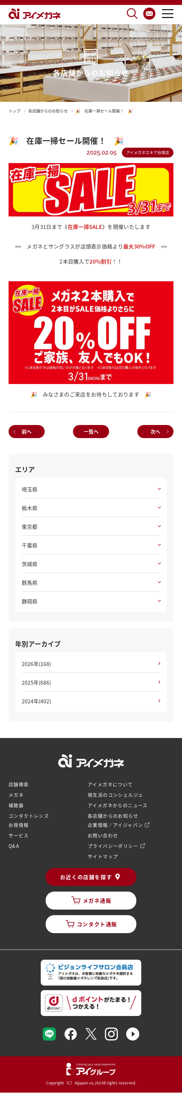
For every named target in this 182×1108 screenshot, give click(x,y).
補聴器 (16, 805)
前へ (27, 431)
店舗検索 (19, 784)
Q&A (14, 845)
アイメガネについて (110, 784)
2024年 (36, 701)
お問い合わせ (103, 835)
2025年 (36, 682)
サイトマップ (103, 856)
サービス (19, 835)
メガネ (16, 794)
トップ (14, 111)
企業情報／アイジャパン (115, 825)
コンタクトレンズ (29, 815)
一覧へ (91, 431)
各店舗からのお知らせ (113, 815)
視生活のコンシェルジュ (115, 794)
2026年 (36, 664)
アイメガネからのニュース (118, 805)
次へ (155, 431)
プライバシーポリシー (113, 845)
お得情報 (19, 825)
